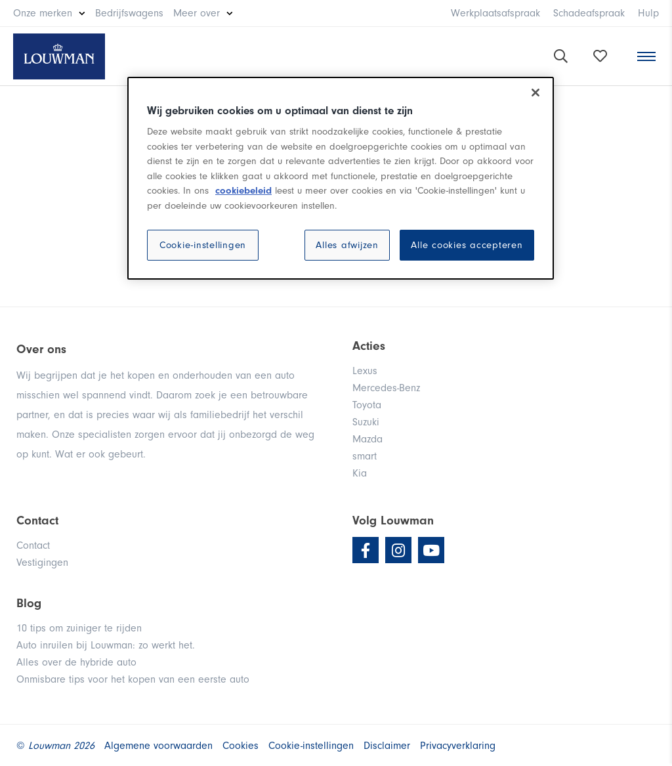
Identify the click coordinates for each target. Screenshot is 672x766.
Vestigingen (42, 562)
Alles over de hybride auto (76, 662)
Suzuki (365, 422)
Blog (28, 603)
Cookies (240, 746)
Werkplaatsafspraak (495, 13)
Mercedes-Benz (386, 388)
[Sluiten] (535, 92)
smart (364, 456)
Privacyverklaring (457, 746)
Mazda (367, 439)
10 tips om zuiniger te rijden (79, 628)
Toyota (366, 405)
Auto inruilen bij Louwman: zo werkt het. (105, 645)
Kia (359, 473)
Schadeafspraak (589, 13)
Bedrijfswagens (129, 13)
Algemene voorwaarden (158, 746)
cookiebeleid (243, 190)
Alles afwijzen (347, 245)
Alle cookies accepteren (466, 245)
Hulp (648, 13)
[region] (340, 178)
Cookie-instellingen (202, 245)
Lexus (364, 371)
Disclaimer (387, 746)
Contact (33, 545)
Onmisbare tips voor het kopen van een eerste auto (132, 679)
